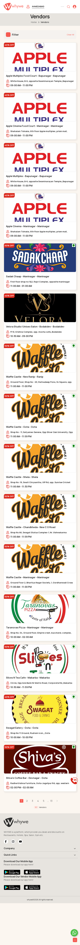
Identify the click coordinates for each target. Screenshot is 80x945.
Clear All (70, 34)
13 (51, 800)
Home (34, 22)
